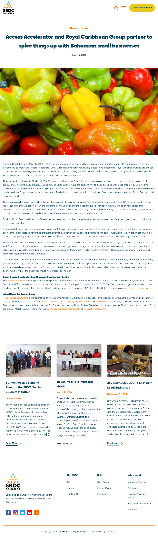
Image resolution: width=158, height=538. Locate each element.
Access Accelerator (17, 281)
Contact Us (73, 494)
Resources (102, 494)
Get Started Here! (142, 8)
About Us (71, 482)
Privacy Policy (104, 488)
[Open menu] (123, 8)
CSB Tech (111, 531)
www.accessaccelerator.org (137, 288)
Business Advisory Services (137, 496)
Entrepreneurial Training (140, 504)
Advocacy (133, 488)
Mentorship (133, 510)
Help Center (103, 482)
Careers (71, 488)
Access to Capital (137, 482)
